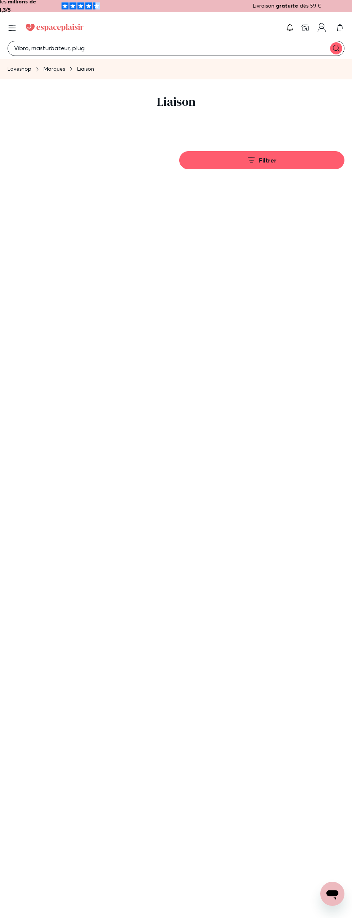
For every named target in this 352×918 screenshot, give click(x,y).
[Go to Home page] (55, 27)
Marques (54, 68)
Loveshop (19, 68)
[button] (290, 27)
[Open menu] (12, 28)
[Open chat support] (332, 894)
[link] (306, 27)
